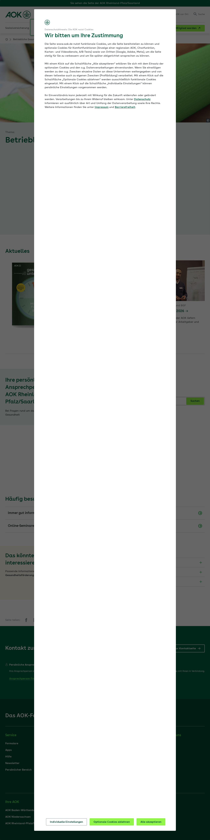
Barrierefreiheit (125, 107)
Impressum (101, 107)
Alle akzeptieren (150, 822)
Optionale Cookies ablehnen (112, 822)
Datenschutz (142, 99)
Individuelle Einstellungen (66, 822)
